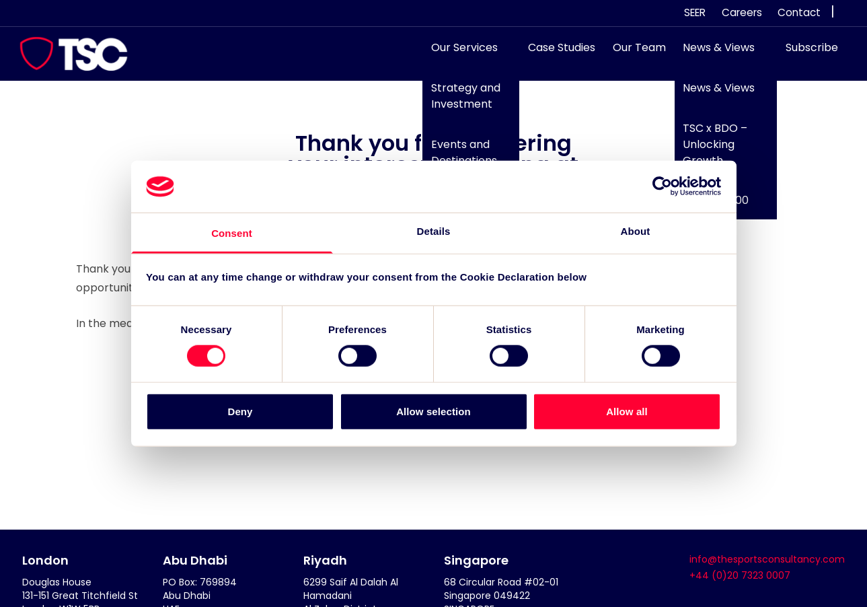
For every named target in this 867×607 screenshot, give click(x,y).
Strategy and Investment (459, 102)
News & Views (713, 54)
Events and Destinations (457, 158)
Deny (239, 411)
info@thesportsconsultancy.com (767, 559)
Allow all (627, 411)
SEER (695, 12)
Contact (799, 12)
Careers (742, 12)
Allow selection (433, 411)
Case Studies (555, 54)
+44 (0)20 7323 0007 (739, 575)
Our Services (457, 54)
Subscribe (806, 54)
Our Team (632, 54)
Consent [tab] (231, 233)
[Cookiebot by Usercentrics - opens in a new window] (662, 186)
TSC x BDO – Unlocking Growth (709, 150)
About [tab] (635, 231)
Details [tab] (434, 231)
